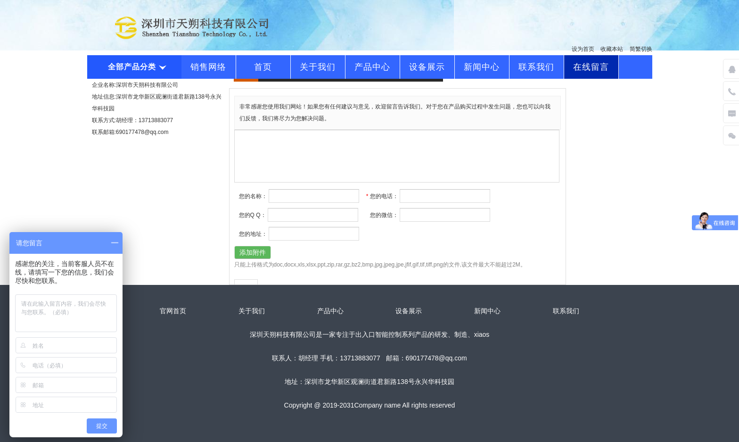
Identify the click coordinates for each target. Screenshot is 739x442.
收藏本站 (611, 49)
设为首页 (583, 49)
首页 (263, 67)
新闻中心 (482, 67)
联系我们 (536, 67)
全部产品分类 (136, 67)
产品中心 (372, 67)
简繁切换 (641, 49)
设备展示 (427, 67)
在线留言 (591, 67)
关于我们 (318, 67)
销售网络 (208, 67)
